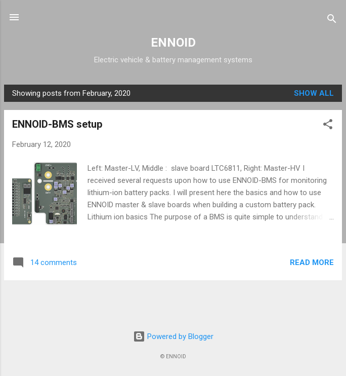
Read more (312, 262)
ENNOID (173, 42)
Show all (314, 93)
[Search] (332, 20)
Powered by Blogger (173, 336)
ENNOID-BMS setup (57, 124)
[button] (328, 126)
